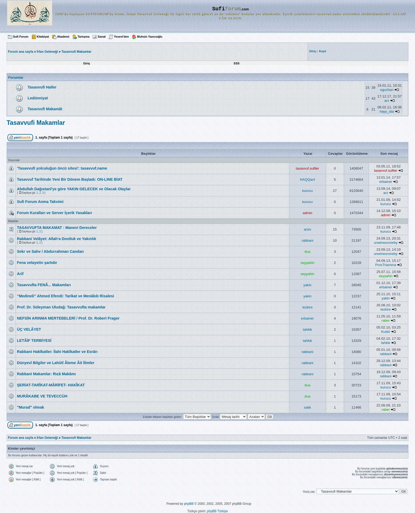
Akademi (63, 36)
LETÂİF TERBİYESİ (34, 340)
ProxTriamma (385, 265)
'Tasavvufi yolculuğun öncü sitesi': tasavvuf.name (62, 168)
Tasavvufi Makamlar (76, 52)
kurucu (307, 191)
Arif (20, 274)
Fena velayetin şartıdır (37, 262)
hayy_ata (387, 111)
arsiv (307, 229)
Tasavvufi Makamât (45, 109)
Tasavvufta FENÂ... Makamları (44, 285)
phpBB (188, 504)
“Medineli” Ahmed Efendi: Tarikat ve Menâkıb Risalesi (65, 296)
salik (307, 407)
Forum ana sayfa (20, 438)
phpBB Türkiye (217, 511)
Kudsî (385, 332)
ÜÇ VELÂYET (29, 329)
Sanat (102, 36)
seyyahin (307, 263)
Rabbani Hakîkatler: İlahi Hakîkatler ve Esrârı (57, 352)
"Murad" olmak (30, 407)
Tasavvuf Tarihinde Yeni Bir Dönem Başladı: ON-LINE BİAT (70, 179)
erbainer (385, 182)
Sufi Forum (20, 36)
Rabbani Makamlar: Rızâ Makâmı (46, 374)
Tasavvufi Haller (42, 87)
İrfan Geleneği (47, 52)
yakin (307, 285)
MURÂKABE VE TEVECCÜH (42, 396)
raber (386, 320)
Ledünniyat (38, 98)
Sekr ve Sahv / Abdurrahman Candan (50, 251)
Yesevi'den (121, 36)
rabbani (307, 240)
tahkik (307, 329)
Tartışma (83, 36)
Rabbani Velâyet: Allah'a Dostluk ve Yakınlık (56, 239)
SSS (237, 63)
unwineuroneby (385, 243)
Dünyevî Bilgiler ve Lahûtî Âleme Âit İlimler (55, 363)
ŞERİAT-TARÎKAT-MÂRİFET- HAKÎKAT (51, 385)
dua (307, 252)
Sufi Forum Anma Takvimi (40, 202)
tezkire (307, 307)
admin (307, 213)
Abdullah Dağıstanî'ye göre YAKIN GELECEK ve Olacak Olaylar (74, 189)
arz (386, 101)
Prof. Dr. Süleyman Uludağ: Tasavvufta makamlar (61, 307)
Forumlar (15, 77)
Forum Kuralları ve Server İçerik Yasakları (54, 213)
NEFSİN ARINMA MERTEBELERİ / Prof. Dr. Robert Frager (68, 318)
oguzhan (387, 90)
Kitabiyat (43, 36)
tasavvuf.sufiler (307, 168)
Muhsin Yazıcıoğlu (149, 36)
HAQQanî (307, 180)
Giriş (86, 63)
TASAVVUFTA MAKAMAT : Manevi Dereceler (57, 227)
